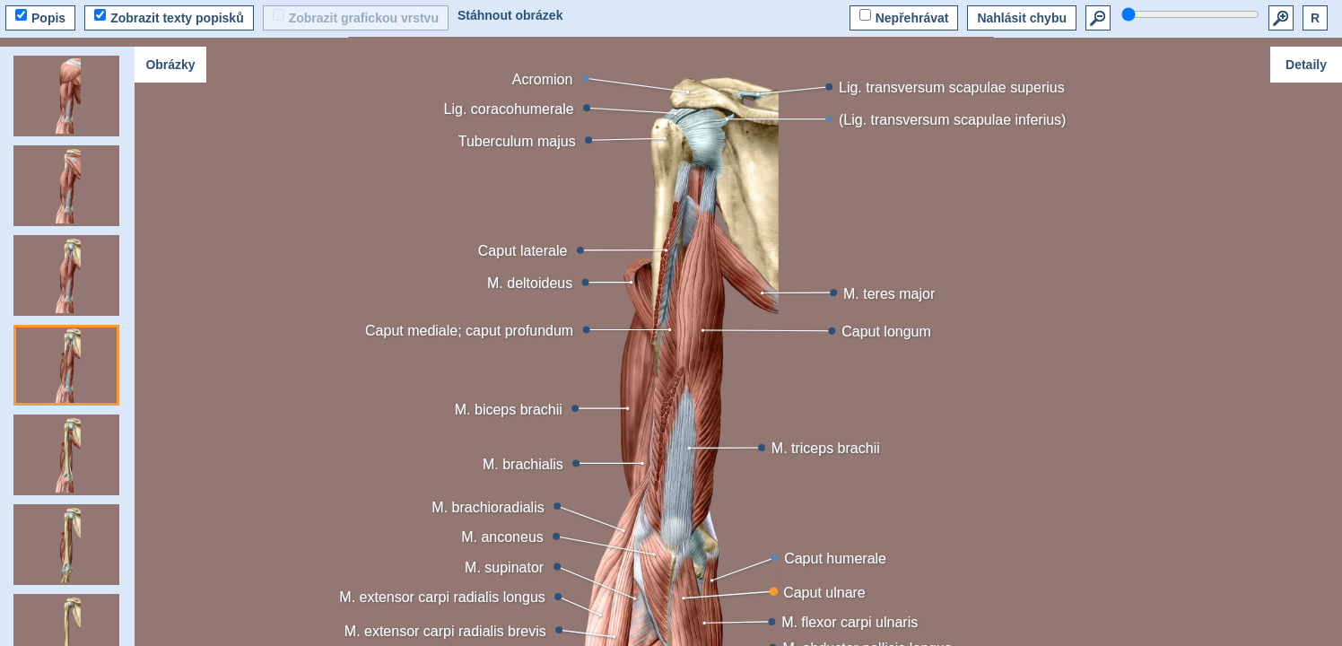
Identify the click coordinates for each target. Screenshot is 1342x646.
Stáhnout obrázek (510, 15)
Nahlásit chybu (1022, 18)
